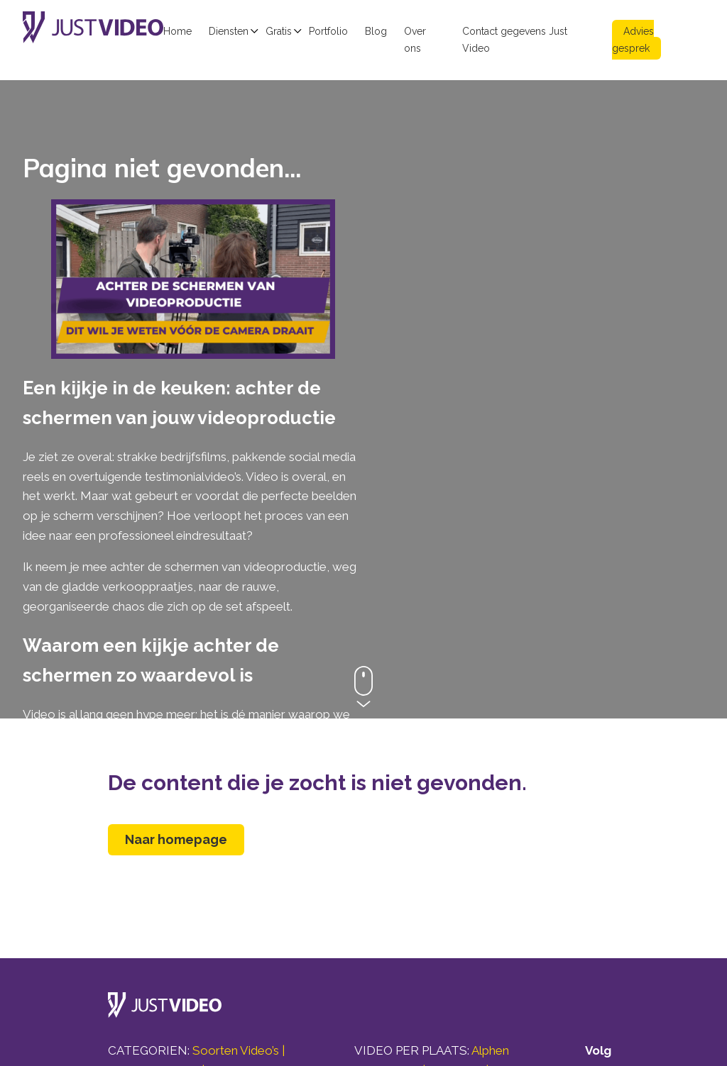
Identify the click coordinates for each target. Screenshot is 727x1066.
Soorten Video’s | (238, 1050)
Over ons (415, 40)
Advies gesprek (633, 40)
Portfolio (328, 31)
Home (177, 31)
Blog (376, 31)
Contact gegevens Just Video (514, 40)
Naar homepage (176, 839)
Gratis (279, 31)
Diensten (228, 31)
